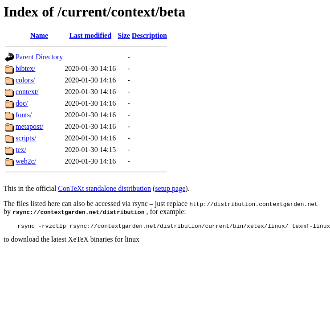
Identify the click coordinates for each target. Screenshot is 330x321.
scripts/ (26, 138)
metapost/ (29, 126)
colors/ (25, 80)
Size (124, 35)
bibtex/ (25, 68)
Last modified (90, 35)
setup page (170, 188)
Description (149, 35)
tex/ (21, 149)
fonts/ (24, 115)
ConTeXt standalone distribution (104, 188)
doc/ (22, 103)
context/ (27, 91)
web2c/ (26, 161)
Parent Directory (39, 57)
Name (39, 35)
